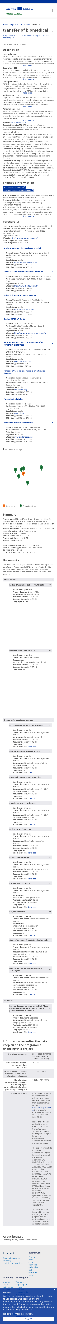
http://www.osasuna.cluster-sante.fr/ (30, 333)
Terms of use (31, 1239)
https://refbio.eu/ (18, 122)
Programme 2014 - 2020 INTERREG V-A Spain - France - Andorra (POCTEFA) (26, 36)
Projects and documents (20, 24)
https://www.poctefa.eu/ (41, 1108)
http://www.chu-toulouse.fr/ (26, 286)
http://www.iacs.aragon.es (25, 262)
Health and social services (14, 187)
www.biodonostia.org (23, 437)
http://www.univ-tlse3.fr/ (24, 309)
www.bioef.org (20, 389)
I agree (28, 1318)
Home (5, 24)
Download (32, 746)
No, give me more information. (18, 1314)
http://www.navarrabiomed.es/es (25, 238)
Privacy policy (18, 1239)
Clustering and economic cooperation (19, 190)
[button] (27, 483)
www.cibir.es (19, 413)
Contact (6, 1239)
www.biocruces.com (22, 361)
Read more (27, 65)
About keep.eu (13, 1236)
